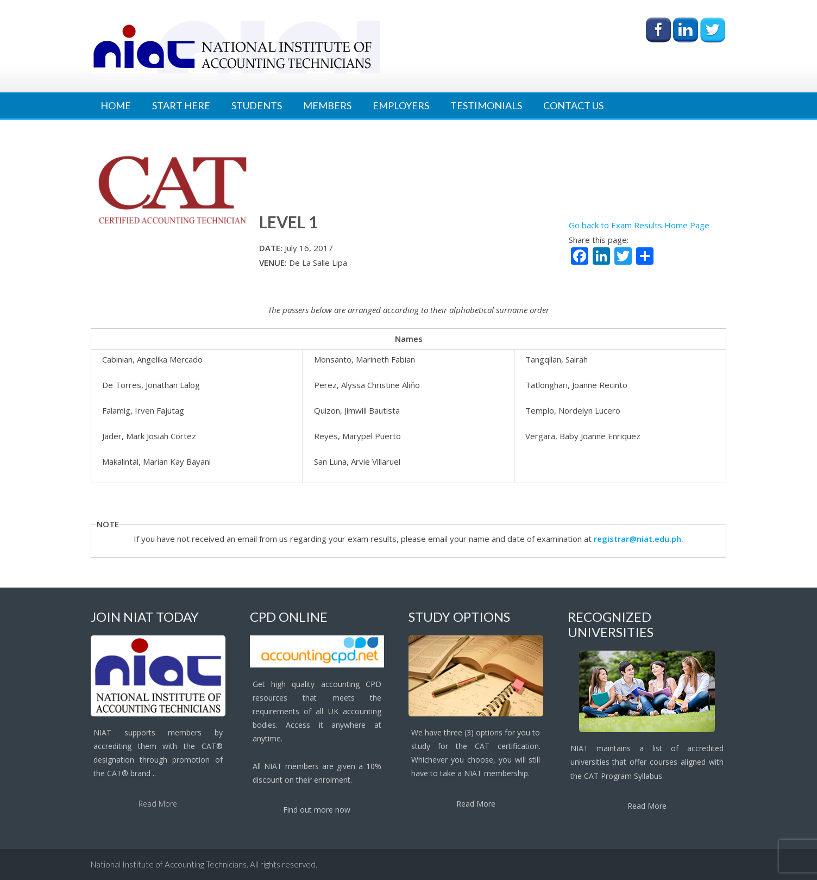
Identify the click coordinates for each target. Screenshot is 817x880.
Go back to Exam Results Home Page (639, 225)
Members (327, 105)
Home (115, 105)
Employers (401, 105)
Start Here (181, 105)
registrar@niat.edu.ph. (638, 538)
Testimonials (486, 105)
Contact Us (573, 105)
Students (256, 105)
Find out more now (316, 809)
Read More (158, 803)
